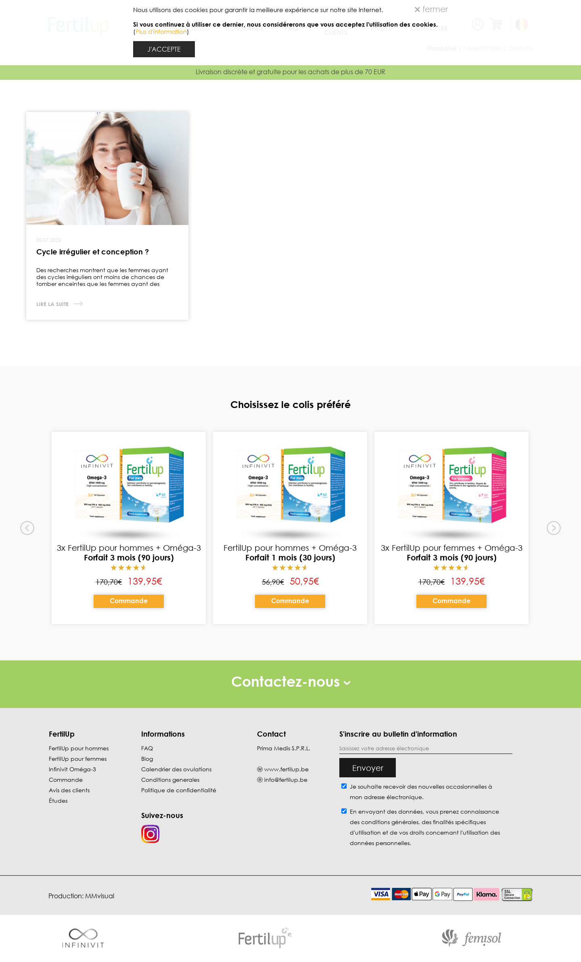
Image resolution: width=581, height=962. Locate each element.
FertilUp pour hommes (79, 748)
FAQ (147, 748)
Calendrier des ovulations (176, 769)
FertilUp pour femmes (78, 758)
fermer (431, 9)
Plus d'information (161, 31)
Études (58, 800)
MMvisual (99, 896)
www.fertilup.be (286, 769)
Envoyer (367, 768)
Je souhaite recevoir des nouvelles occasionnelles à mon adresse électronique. (421, 791)
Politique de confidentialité (178, 790)
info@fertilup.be (285, 779)
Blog (147, 758)
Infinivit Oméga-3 (72, 769)
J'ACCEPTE (164, 49)
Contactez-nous (290, 681)
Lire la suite (53, 304)
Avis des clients (69, 790)
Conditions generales (170, 779)
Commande (129, 601)
